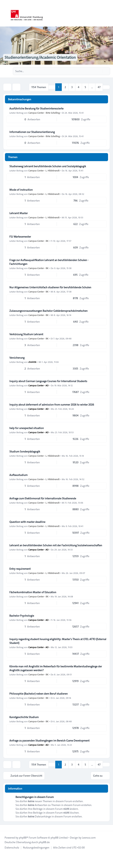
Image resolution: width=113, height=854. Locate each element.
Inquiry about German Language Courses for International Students (48, 381)
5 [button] (85, 87)
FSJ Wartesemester (20, 237)
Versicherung (16, 358)
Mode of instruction (21, 190)
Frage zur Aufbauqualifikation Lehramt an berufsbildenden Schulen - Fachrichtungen (49, 262)
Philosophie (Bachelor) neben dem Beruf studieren (38, 694)
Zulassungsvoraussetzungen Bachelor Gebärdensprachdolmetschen (48, 311)
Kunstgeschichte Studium (24, 717)
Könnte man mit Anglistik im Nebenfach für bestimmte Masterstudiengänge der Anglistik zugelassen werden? (55, 668)
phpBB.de (44, 842)
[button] (106, 87)
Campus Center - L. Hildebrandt (43, 170)
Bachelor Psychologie (21, 616)
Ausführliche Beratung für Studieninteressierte (36, 108)
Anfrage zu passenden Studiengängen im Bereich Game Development (49, 740)
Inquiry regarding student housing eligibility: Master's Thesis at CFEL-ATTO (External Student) (57, 641)
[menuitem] (12, 847)
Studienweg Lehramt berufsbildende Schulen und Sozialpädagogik (47, 166)
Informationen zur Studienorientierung (32, 132)
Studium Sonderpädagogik (24, 451)
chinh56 (32, 362)
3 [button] (72, 87)
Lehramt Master (18, 213)
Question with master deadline (27, 522)
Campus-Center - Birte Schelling (44, 112)
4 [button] (78, 87)
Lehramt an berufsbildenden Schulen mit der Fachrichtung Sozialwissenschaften (55, 545)
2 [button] (65, 87)
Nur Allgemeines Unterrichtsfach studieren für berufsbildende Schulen (50, 287)
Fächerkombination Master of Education (32, 592)
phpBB (23, 838)
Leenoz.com (89, 838)
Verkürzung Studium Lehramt (26, 334)
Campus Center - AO (38, 385)
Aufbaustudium (18, 475)
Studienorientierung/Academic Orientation (40, 57)
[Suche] (99, 71)
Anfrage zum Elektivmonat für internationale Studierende (42, 498)
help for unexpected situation (26, 428)
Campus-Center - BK (38, 241)
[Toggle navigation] (108, 13)
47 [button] (99, 87)
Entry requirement (20, 569)
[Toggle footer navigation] (4, 827)
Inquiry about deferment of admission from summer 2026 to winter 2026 (51, 405)
